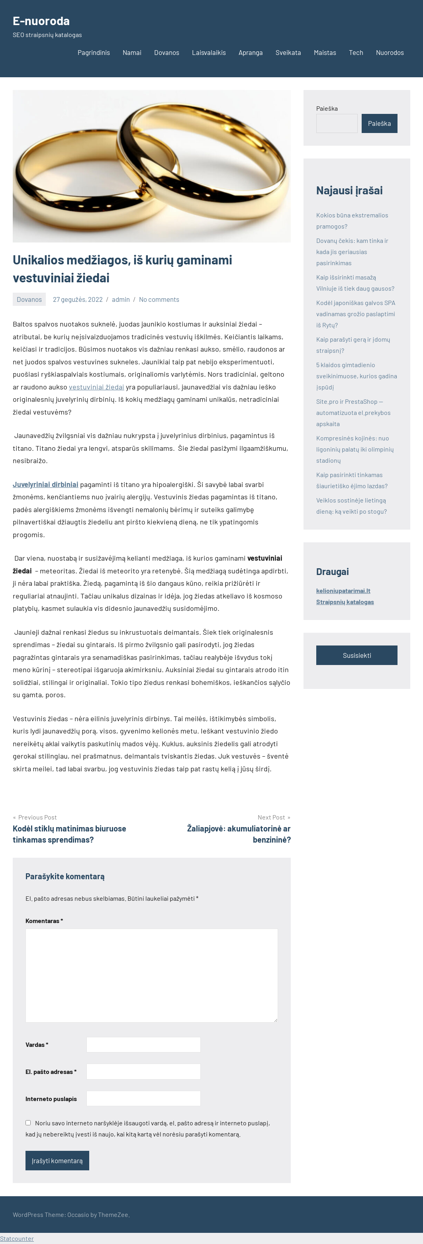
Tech (356, 52)
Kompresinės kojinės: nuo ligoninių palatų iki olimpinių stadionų (355, 449)
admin (121, 299)
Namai (132, 52)
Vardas (36, 1044)
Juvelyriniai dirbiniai (45, 484)
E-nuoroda (42, 19)
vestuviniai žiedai (96, 386)
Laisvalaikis (209, 52)
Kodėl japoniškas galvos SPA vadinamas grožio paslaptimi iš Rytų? (356, 314)
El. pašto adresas (50, 1071)
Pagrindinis (94, 52)
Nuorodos (390, 52)
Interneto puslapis (51, 1098)
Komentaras (44, 920)
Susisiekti (357, 655)
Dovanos (166, 52)
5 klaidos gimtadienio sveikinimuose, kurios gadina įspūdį (356, 376)
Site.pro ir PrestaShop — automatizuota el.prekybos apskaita (353, 412)
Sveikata (288, 52)
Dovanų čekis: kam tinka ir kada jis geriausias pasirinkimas (352, 251)
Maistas (325, 52)
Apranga (251, 52)
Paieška (327, 108)
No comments (159, 299)
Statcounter (17, 1238)
